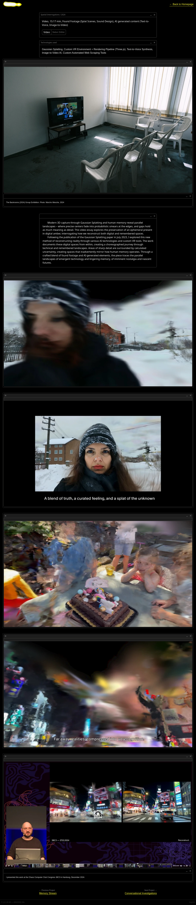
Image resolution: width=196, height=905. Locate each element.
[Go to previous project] (48, 893)
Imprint (192, 902)
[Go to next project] (141, 893)
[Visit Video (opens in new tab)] (54, 32)
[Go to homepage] (12, 4)
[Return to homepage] (182, 4)
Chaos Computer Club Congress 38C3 (44, 877)
